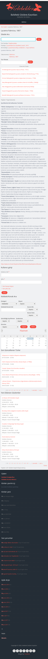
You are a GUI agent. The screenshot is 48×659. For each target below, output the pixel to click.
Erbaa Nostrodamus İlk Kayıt (10, 450)
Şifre (3, 279)
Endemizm (19, 318)
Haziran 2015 (5, 584)
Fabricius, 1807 (13, 57)
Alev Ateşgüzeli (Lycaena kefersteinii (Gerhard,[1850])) (18, 87)
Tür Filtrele (4, 59)
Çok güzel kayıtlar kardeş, (9, 574)
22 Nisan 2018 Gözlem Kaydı (10, 398)
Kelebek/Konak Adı (7, 307)
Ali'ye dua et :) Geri (7, 547)
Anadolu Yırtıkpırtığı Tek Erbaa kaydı (13, 424)
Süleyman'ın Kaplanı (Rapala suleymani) (14, 355)
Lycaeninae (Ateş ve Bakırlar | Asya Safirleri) (21, 48)
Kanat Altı (30, 307)
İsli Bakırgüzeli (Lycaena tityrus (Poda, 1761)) (15, 69)
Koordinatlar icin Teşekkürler (10, 556)
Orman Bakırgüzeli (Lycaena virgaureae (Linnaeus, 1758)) (19, 78)
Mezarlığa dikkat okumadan (9, 543)
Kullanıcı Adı (5, 272)
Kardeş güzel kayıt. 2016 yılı (9, 565)
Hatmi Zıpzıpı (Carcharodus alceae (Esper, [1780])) (17, 362)
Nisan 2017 (4, 620)
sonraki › (35, 390)
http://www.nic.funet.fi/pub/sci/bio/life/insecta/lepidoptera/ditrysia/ (21, 264)
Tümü (45, 465)
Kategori (3, 301)
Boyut (20, 301)
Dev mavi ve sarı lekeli (8, 560)
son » (40, 390)
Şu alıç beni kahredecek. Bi (9, 551)
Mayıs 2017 (4, 624)
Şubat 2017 (4, 611)
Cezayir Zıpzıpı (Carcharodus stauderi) (13, 368)
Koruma (3, 324)
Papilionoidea (13, 43)
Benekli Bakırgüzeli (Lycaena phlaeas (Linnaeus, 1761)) (18, 95)
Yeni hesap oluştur (8, 286)
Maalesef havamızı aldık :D (9, 569)
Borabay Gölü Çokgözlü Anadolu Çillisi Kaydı (15, 411)
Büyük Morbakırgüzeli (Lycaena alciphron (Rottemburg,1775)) (20, 74)
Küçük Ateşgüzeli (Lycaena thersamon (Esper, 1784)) (17, 91)
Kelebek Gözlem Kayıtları (24, 14)
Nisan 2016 (4, 589)
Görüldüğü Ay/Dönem (8, 318)
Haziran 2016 (5, 598)
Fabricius (12, 54)
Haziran (24, 330)
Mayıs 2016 (4, 593)
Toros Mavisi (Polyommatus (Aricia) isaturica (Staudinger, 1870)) (21, 375)
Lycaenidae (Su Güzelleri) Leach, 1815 (17, 45)
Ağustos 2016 (5, 602)
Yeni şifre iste (6, 289)
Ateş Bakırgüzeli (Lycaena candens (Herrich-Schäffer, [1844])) (20, 82)
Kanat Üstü (30, 313)
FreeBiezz (27, 654)
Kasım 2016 (4, 607)
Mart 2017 (4, 616)
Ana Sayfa (4, 27)
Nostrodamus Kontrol (8, 437)
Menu (24, 22)
